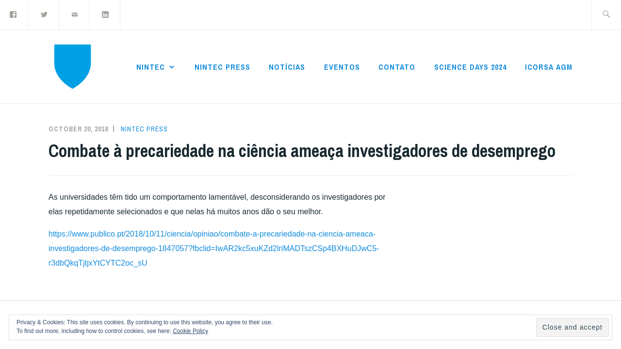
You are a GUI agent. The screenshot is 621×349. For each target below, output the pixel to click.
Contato (396, 67)
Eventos (342, 67)
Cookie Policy (190, 331)
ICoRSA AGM (548, 67)
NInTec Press (222, 67)
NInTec (150, 67)
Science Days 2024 (470, 67)
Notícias (287, 67)
